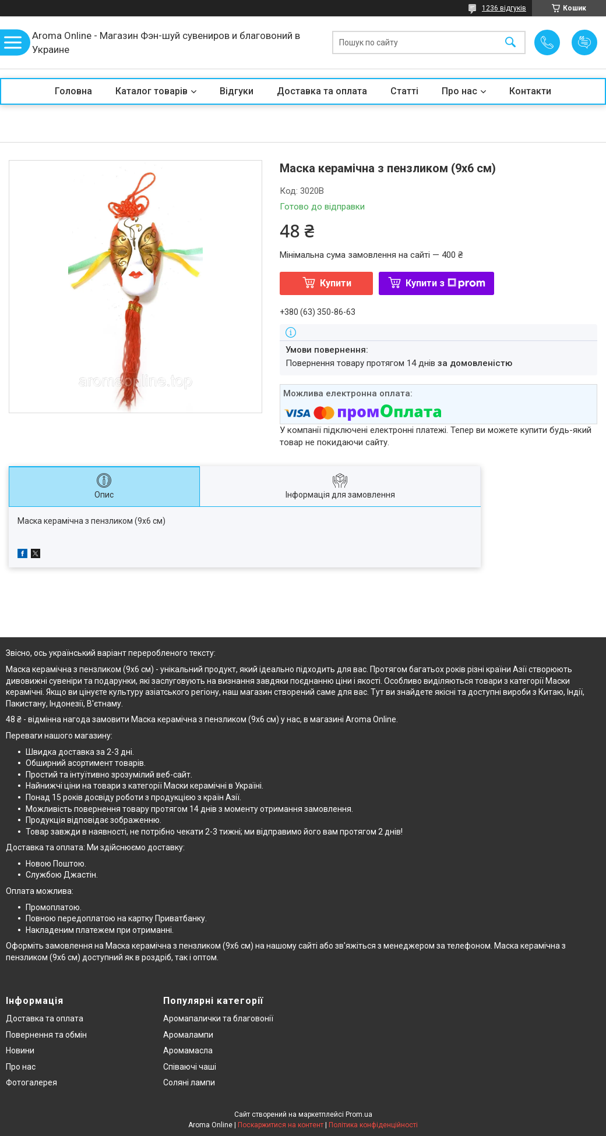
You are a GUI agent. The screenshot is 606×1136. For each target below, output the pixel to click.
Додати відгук (584, 42)
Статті (404, 91)
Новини (20, 1050)
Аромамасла (188, 1050)
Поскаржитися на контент (280, 1125)
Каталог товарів (151, 91)
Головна (73, 91)
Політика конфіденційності (373, 1125)
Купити (335, 283)
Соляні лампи (189, 1082)
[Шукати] (510, 43)
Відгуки (236, 91)
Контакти (530, 91)
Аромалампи (188, 1034)
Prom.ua (359, 1114)
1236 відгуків (504, 8)
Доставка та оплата (322, 91)
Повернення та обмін (46, 1034)
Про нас (459, 91)
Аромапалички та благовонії (218, 1018)
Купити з (445, 283)
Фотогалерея (31, 1082)
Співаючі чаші (189, 1066)
